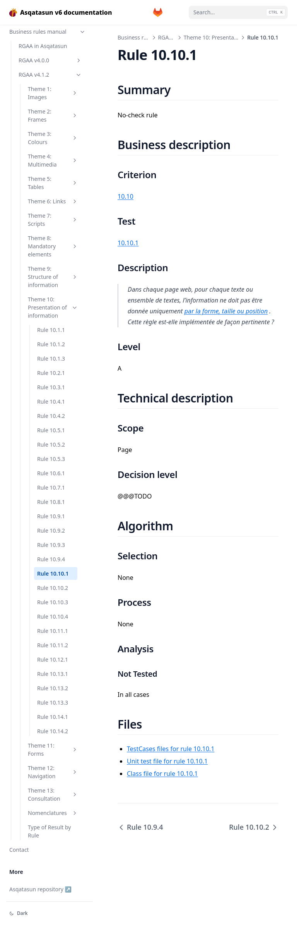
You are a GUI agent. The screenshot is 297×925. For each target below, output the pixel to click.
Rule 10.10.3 (52, 602)
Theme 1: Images (53, 93)
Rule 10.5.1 (51, 430)
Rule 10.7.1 (51, 487)
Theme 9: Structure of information (53, 277)
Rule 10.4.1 (51, 401)
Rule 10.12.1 (52, 659)
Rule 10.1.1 (51, 330)
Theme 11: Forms (53, 749)
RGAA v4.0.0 (50, 60)
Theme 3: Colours (53, 138)
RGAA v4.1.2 (50, 74)
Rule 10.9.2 (51, 530)
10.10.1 (128, 243)
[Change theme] (49, 913)
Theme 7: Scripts (53, 219)
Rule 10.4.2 (51, 416)
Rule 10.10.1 (53, 573)
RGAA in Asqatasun (43, 46)
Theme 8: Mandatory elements (53, 246)
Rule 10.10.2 (52, 587)
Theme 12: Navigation (53, 772)
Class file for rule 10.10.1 (162, 773)
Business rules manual (47, 31)
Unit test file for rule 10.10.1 (167, 761)
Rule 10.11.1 (52, 630)
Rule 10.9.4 (51, 559)
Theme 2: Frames (53, 115)
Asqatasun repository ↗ (40, 889)
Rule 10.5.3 (51, 458)
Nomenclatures (53, 813)
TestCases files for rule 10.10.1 (171, 748)
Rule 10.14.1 (52, 716)
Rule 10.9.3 (51, 544)
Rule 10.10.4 (52, 616)
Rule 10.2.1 (51, 373)
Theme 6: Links (53, 201)
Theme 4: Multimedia (53, 160)
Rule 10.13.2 (52, 688)
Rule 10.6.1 (51, 473)
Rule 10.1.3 (51, 358)
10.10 (125, 196)
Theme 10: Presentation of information (53, 307)
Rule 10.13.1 (52, 673)
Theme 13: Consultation (53, 794)
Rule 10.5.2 (51, 444)
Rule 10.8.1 (51, 501)
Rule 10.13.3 (52, 702)
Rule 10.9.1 (51, 516)
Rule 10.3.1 (51, 387)
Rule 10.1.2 (51, 344)
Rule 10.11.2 (52, 645)
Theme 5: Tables (53, 183)
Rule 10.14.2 (52, 731)
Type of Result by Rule (49, 831)
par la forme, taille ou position (226, 311)
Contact (19, 849)
